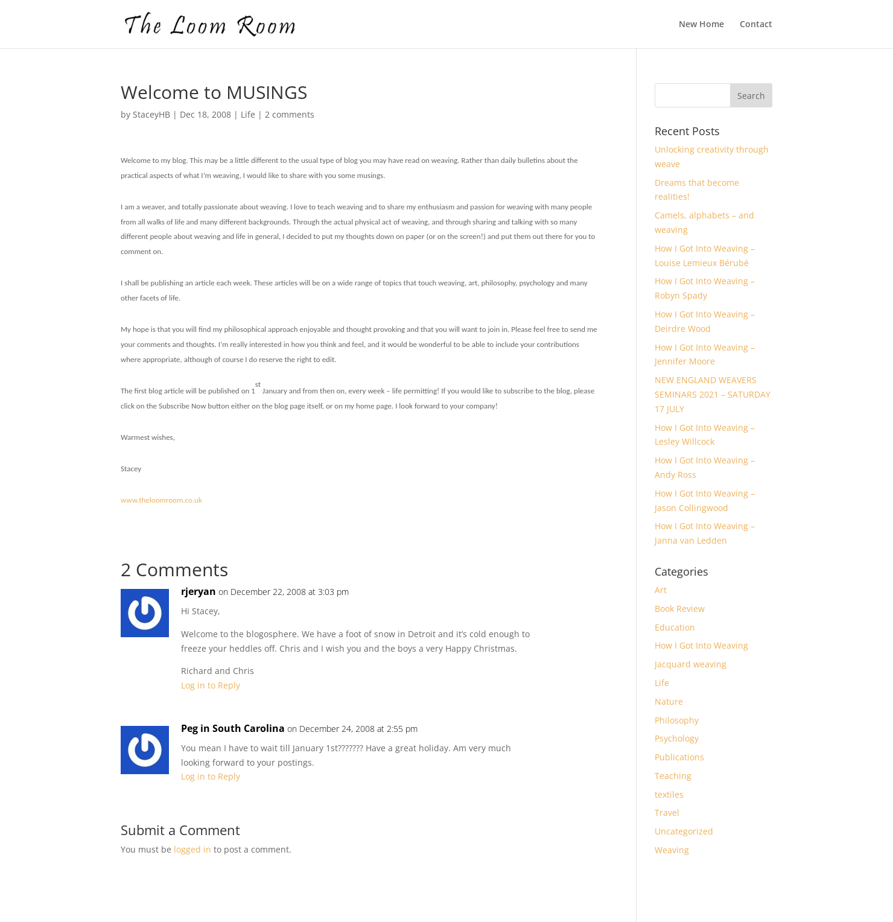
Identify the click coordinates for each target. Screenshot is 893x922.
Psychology (677, 738)
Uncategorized (684, 831)
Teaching (673, 775)
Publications (679, 757)
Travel (667, 812)
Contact (756, 25)
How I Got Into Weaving (701, 645)
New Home (701, 25)
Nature (669, 701)
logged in (192, 849)
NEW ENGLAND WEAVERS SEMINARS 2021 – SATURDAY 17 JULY (713, 394)
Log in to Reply (210, 685)
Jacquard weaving (690, 664)
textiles (669, 794)
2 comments (289, 114)
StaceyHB (151, 114)
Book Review (680, 608)
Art (661, 590)
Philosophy (677, 720)
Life (248, 114)
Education (675, 627)
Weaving (672, 850)
